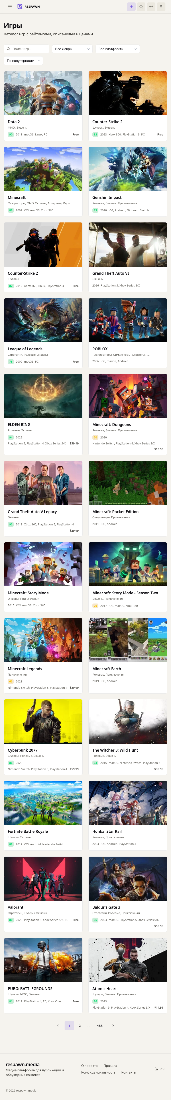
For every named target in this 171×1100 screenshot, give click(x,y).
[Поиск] (141, 6)
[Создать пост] (131, 6)
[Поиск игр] (26, 48)
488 (100, 1025)
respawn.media (23, 1064)
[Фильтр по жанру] (72, 48)
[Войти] (161, 6)
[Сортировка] (23, 60)
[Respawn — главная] (28, 7)
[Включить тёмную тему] (151, 6)
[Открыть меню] (10, 6)
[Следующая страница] (113, 1026)
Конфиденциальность (98, 1072)
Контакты (128, 1072)
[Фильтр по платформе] (118, 48)
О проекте (89, 1065)
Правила (110, 1065)
